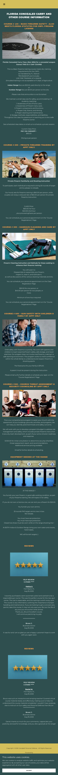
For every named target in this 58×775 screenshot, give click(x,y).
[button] (8, 4)
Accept (29, 770)
